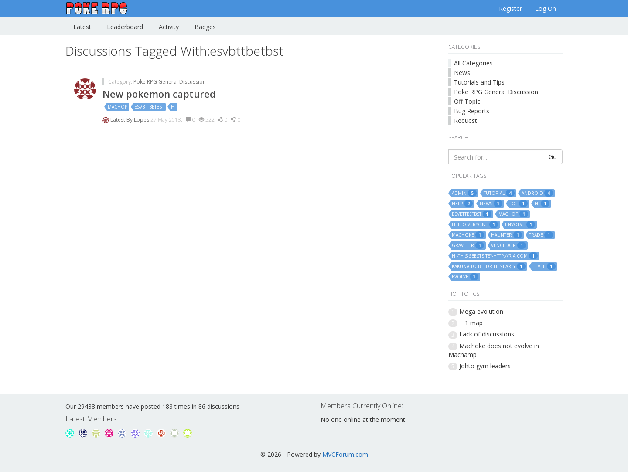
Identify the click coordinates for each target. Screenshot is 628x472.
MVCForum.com (345, 454)
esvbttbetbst (149, 107)
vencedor (508, 245)
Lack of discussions (486, 334)
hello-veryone (475, 224)
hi (173, 107)
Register (510, 8)
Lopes (142, 119)
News (462, 72)
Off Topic (467, 101)
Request (465, 120)
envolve (520, 224)
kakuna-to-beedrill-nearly (489, 266)
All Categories (473, 63)
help (462, 203)
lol (518, 203)
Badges (205, 27)
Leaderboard (125, 27)
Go (553, 157)
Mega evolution (481, 311)
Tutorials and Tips (479, 82)
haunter (506, 234)
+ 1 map (471, 323)
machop (117, 107)
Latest (82, 27)
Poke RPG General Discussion (169, 81)
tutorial (499, 193)
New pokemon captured (159, 93)
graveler (468, 245)
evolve (465, 276)
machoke (468, 234)
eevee (544, 266)
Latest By (122, 119)
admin (464, 193)
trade (541, 234)
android (537, 193)
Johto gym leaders (485, 366)
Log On (545, 8)
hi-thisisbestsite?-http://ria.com (495, 255)
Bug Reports (471, 111)
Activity (169, 27)
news (491, 203)
